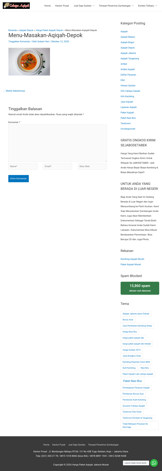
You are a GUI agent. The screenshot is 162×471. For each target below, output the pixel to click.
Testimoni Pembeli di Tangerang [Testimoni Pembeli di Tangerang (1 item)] (137, 415)
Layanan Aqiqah (129, 105)
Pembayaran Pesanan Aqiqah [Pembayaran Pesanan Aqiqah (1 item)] (136, 385)
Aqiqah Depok (128, 47)
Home (47, 5)
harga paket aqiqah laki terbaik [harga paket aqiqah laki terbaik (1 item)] (137, 341)
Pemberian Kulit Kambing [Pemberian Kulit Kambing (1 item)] (134, 397)
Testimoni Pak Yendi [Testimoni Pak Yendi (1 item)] (132, 409)
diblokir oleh (140, 285)
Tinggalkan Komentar (19, 41)
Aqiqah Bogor (128, 42)
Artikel (124, 63)
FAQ (123, 79)
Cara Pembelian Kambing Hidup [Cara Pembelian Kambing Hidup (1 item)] (137, 323)
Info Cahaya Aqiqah (131, 89)
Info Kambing (128, 95)
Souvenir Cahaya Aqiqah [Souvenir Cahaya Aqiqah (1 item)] (134, 403)
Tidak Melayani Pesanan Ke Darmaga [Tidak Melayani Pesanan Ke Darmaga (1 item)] (135, 423)
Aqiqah (124, 31)
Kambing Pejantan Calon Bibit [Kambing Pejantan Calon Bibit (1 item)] (136, 359)
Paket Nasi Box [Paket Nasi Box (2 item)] (132, 378)
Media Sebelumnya (14, 91)
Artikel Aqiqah (128, 68)
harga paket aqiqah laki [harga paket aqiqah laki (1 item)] (133, 335)
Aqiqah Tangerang (130, 58)
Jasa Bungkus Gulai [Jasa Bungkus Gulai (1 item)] (132, 353)
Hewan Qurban (128, 84)
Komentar (14, 122)
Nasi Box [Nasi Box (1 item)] (145, 365)
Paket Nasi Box (128, 116)
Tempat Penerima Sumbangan (115, 5)
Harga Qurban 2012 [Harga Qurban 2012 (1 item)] (132, 347)
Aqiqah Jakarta (129, 52)
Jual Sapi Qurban (83, 5)
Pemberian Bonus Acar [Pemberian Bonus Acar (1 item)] (133, 391)
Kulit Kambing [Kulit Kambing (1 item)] (129, 365)
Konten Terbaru (146, 5)
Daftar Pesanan (129, 73)
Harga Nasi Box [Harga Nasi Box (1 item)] (130, 329)
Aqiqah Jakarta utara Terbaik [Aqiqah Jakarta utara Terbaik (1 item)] (136, 311)
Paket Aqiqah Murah (131, 262)
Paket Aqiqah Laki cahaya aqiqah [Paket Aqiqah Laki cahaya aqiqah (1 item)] (138, 372)
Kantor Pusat (62, 5)
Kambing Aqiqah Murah (133, 257)
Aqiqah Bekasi (128, 36)
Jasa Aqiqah (127, 100)
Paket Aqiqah (127, 111)
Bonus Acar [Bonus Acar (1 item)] (128, 317)
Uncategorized (128, 127)
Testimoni (126, 121)
